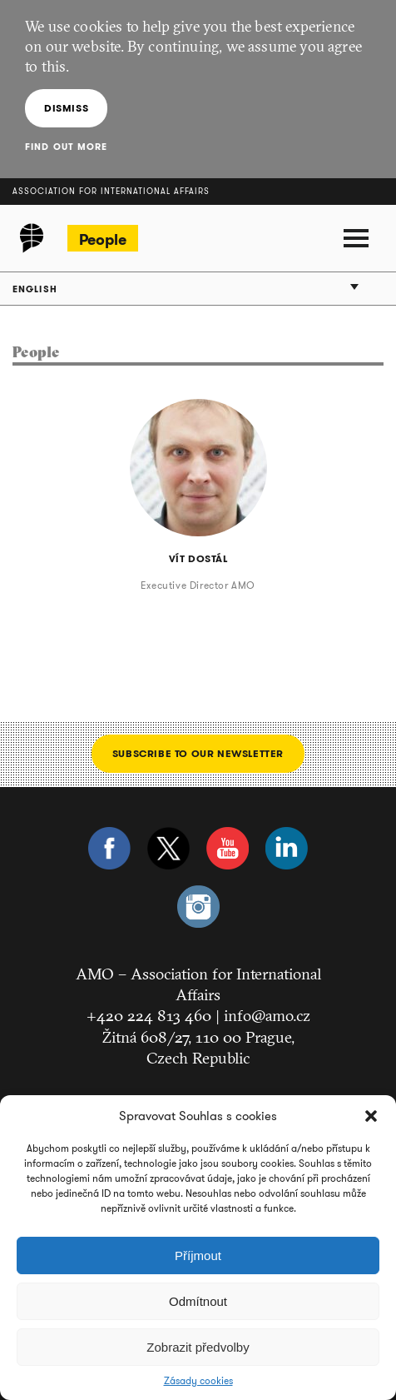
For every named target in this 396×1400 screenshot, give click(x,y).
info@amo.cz (267, 1015)
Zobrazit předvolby (197, 1347)
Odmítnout (198, 1301)
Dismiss (66, 108)
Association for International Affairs (111, 191)
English (34, 289)
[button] (371, 1116)
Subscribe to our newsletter (198, 753)
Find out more (66, 146)
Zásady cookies (198, 1381)
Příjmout (198, 1255)
